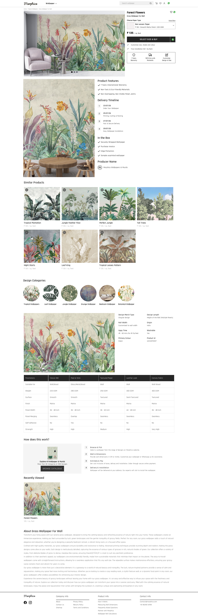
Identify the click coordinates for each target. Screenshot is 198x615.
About (58, 602)
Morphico (30, 3)
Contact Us (60, 605)
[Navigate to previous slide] (27, 43)
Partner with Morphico (106, 611)
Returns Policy (78, 605)
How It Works (102, 602)
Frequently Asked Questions (108, 608)
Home (25, 9)
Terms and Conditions (81, 608)
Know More (172, 21)
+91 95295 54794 (146, 605)
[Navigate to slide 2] (74, 72)
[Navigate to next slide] (122, 43)
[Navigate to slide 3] (77, 72)
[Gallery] (74, 43)
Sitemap (59, 608)
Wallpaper (50, 3)
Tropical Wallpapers (33, 9)
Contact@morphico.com (148, 602)
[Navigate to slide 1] (72, 72)
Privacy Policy (78, 602)
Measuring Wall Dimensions (108, 605)
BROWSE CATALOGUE (52, 468)
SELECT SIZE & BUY (148, 39)
